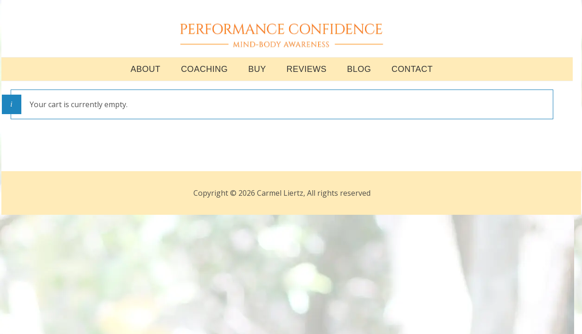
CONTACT (412, 72)
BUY (257, 72)
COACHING (204, 72)
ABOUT (146, 72)
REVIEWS (307, 72)
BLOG (359, 72)
